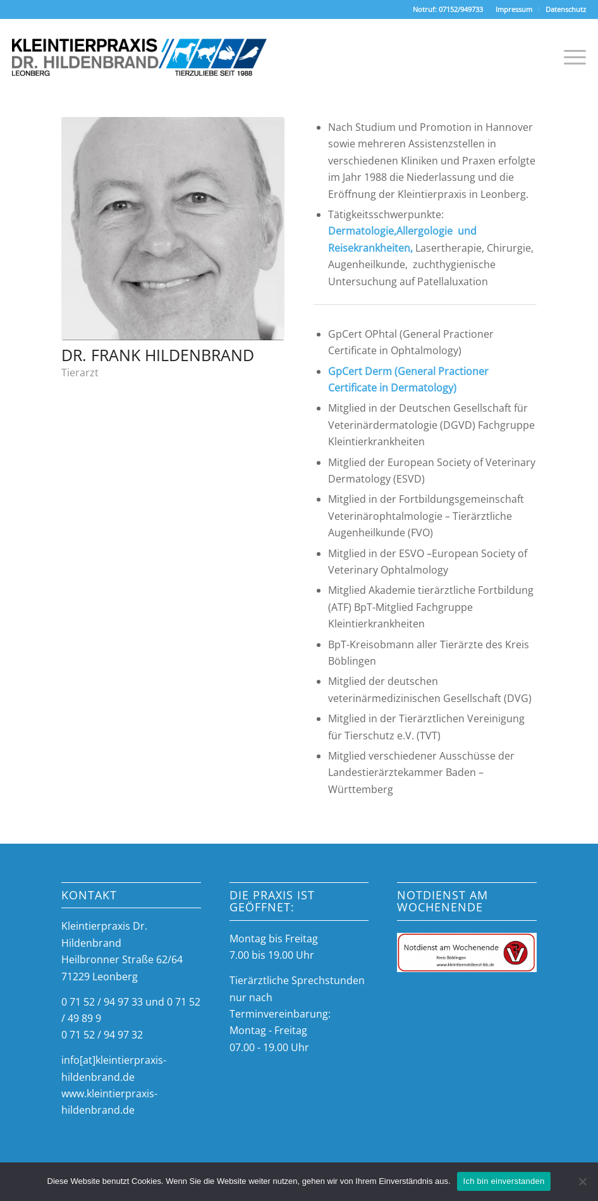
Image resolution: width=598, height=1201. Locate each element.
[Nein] (582, 1181)
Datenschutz (566, 9)
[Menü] (568, 56)
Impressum (514, 9)
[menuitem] (514, 9)
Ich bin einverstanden (504, 1181)
